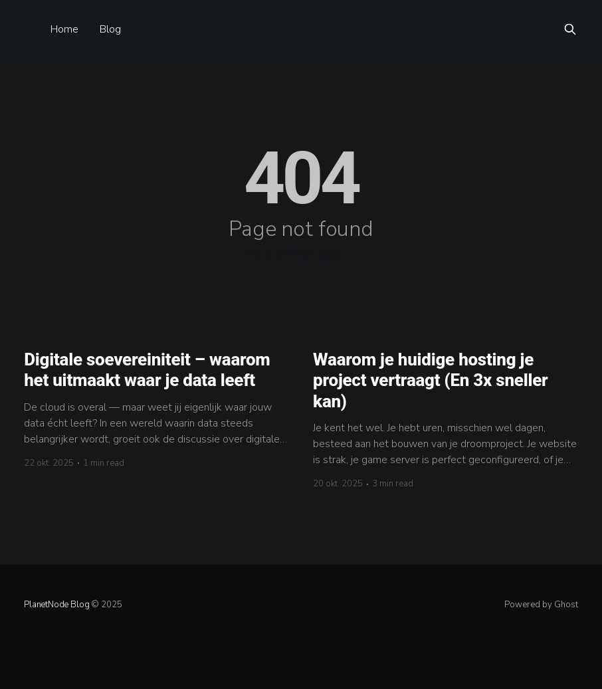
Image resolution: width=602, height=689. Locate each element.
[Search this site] (570, 29)
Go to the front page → (301, 253)
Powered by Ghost (541, 605)
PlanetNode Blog (56, 605)
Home (64, 29)
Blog (110, 29)
